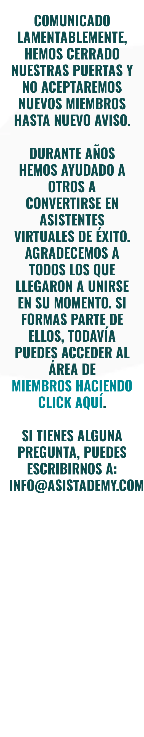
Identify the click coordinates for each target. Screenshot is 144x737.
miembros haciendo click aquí (72, 393)
